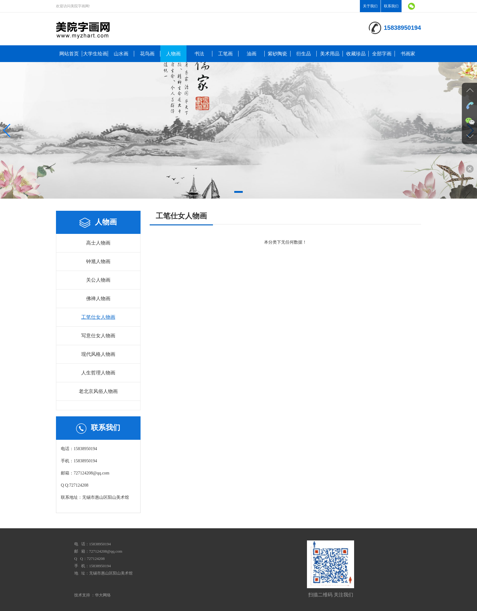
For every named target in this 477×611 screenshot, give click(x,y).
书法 (199, 53)
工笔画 (225, 53)
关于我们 (370, 6)
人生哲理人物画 (98, 372)
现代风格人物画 (98, 354)
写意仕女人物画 (98, 335)
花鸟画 (147, 53)
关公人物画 (98, 280)
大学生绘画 (95, 53)
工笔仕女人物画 (98, 317)
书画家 (408, 53)
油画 (251, 53)
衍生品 (303, 53)
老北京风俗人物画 (98, 391)
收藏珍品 (356, 53)
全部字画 (382, 53)
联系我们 (391, 6)
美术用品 (329, 53)
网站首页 (69, 53)
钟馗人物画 (98, 261)
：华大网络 (101, 595)
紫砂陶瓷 (277, 53)
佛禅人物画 (98, 298)
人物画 (173, 53)
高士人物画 (98, 242)
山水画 (121, 53)
